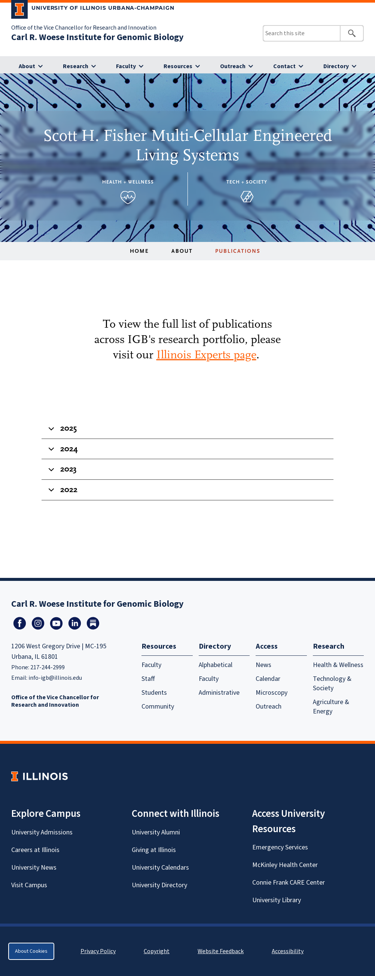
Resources (178, 66)
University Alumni (156, 832)
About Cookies (31, 951)
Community (157, 706)
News (263, 665)
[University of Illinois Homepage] (39, 776)
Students (154, 692)
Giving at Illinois (154, 850)
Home (139, 251)
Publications (237, 251)
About (27, 66)
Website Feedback (222, 951)
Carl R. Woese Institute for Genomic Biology (97, 37)
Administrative (219, 692)
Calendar (268, 678)
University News (34, 867)
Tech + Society (246, 182)
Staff (148, 678)
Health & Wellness (338, 665)
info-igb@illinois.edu (55, 678)
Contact (284, 66)
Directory (336, 66)
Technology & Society (332, 683)
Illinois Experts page (206, 354)
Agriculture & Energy (331, 706)
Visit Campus (29, 885)
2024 (62, 452)
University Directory (159, 885)
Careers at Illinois (35, 850)
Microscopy (271, 692)
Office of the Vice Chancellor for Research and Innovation (83, 28)
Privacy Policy (98, 951)
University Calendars (160, 867)
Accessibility (288, 951)
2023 (61, 472)
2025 (61, 431)
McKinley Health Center (285, 865)
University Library (276, 900)
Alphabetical (215, 665)
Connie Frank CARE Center (288, 882)
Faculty (126, 66)
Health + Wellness (128, 182)
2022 (61, 492)
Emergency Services (280, 847)
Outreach (233, 66)
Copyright (157, 951)
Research (75, 66)
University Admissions (42, 832)
